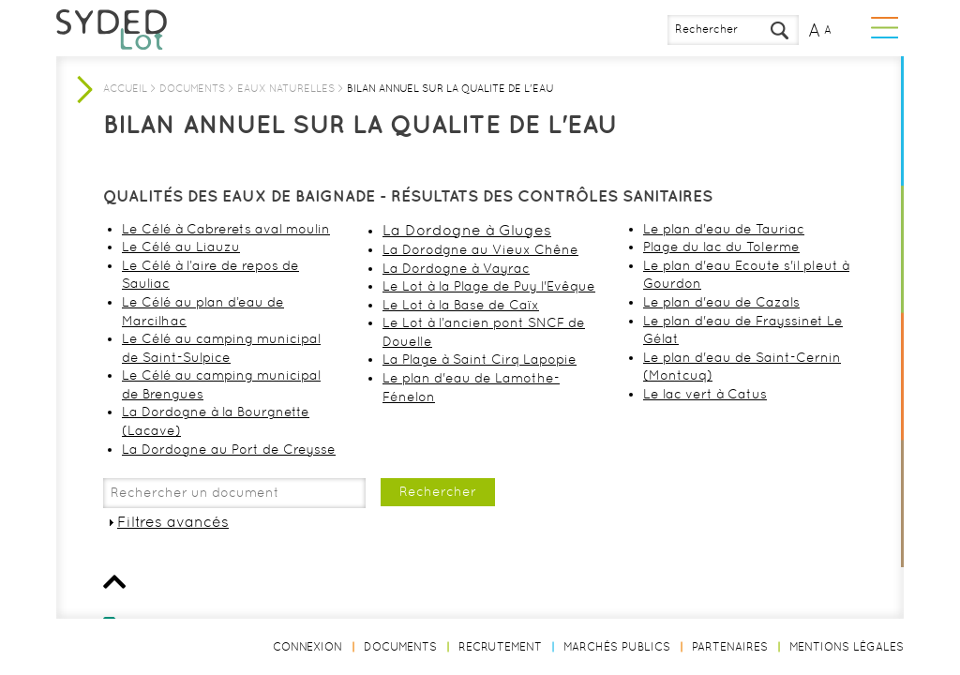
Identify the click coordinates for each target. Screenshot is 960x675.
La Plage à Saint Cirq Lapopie (479, 359)
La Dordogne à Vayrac (456, 268)
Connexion (307, 646)
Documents (192, 88)
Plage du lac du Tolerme (721, 246)
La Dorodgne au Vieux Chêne (480, 249)
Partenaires (730, 646)
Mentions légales (846, 646)
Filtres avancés (173, 522)
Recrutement (500, 646)
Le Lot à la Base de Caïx (460, 304)
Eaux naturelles (286, 88)
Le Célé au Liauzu (181, 246)
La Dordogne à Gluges (466, 230)
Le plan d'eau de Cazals (721, 301)
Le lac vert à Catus (705, 393)
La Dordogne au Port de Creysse (229, 449)
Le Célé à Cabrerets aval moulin (226, 228)
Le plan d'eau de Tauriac (723, 228)
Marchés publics (616, 646)
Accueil (125, 88)
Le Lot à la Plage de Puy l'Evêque (488, 285)
